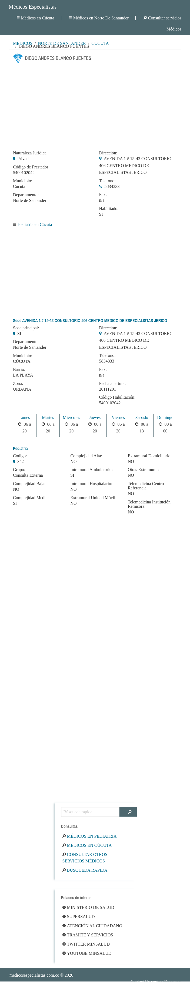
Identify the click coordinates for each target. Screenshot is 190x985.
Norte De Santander (62, 43)
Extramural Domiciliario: (150, 456)
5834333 (112, 186)
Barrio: (19, 369)
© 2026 (41, 975)
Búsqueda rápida (85, 870)
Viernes (118, 417)
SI (101, 214)
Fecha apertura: (112, 383)
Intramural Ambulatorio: (91, 470)
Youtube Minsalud (87, 953)
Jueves (95, 417)
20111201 (107, 389)
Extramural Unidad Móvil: (93, 498)
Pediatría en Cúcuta (35, 224)
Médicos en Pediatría (89, 836)
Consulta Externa (28, 475)
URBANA (22, 389)
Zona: (18, 383)
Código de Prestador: (31, 167)
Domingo (165, 417)
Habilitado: (109, 209)
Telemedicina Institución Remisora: (149, 504)
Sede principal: (26, 328)
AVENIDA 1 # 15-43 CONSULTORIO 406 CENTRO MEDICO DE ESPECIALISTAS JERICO (135, 165)
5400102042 (24, 172)
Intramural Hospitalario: (91, 484)
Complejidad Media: (31, 498)
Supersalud (78, 916)
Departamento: (26, 195)
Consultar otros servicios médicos (85, 857)
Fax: (103, 194)
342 (20, 461)
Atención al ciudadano (92, 925)
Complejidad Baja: (29, 484)
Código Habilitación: (117, 397)
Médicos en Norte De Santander (99, 18)
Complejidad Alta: (86, 456)
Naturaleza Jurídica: (30, 153)
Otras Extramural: (143, 470)
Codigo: (20, 456)
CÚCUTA (22, 361)
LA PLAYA (23, 375)
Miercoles (71, 417)
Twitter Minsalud (86, 944)
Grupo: (19, 470)
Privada (24, 158)
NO (16, 489)
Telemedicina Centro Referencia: (146, 486)
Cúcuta (100, 43)
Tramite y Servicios (87, 935)
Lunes (24, 417)
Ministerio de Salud (88, 907)
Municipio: (22, 181)
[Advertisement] (95, 105)
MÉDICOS (22, 43)
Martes (48, 417)
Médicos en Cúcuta (35, 18)
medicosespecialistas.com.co (34, 975)
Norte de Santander (29, 200)
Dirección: (108, 153)
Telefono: (107, 181)
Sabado (141, 417)
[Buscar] (128, 812)
